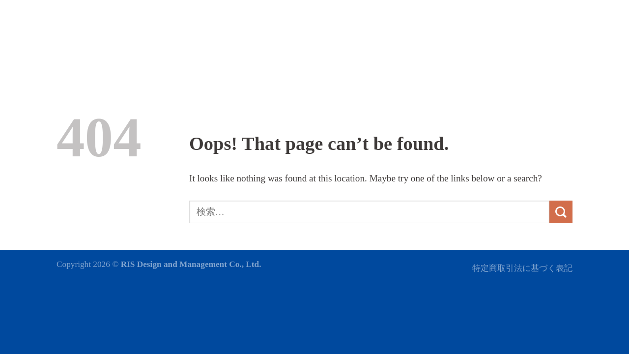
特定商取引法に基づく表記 (522, 268)
